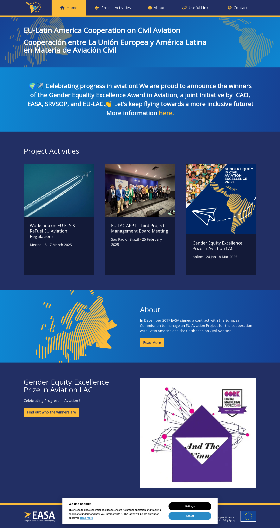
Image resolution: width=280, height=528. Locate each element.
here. (166, 113)
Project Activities (113, 7)
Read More (152, 342)
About (156, 7)
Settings (190, 506)
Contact (238, 7)
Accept (190, 515)
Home (68, 7)
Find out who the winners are (51, 412)
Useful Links (196, 7)
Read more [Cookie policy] (86, 517)
